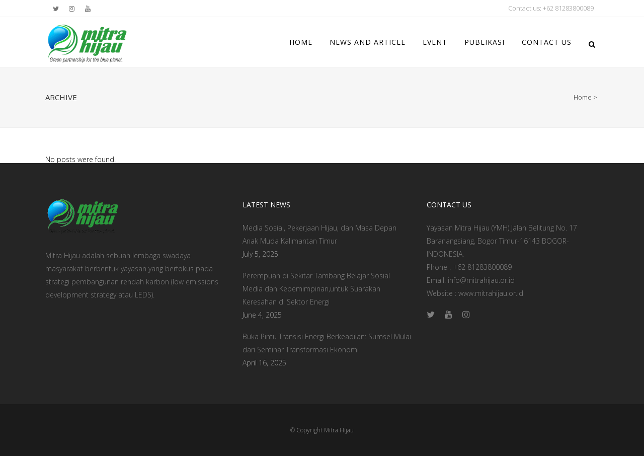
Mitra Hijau (339, 430)
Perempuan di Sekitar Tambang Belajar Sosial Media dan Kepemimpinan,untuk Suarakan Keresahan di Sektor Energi (316, 289)
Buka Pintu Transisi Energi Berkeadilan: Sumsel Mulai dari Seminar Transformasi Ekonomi (327, 343)
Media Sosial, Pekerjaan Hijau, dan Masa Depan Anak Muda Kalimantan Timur (319, 234)
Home (583, 97)
